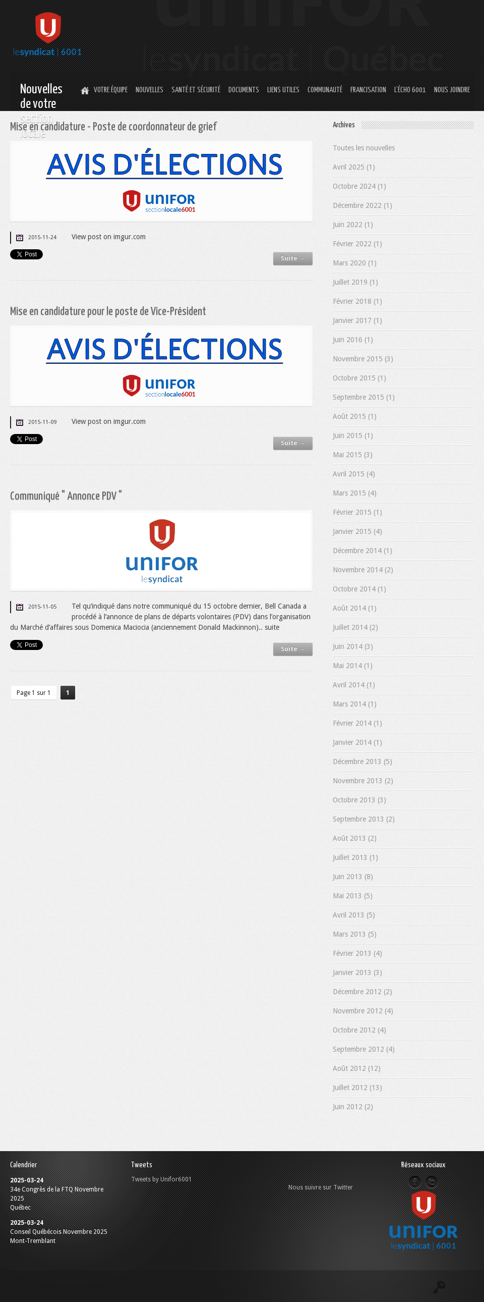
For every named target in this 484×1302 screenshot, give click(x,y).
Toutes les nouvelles (364, 148)
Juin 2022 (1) (353, 225)
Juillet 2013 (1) (355, 857)
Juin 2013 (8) (353, 877)
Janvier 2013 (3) (357, 972)
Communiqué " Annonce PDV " (66, 496)
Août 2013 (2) (355, 838)
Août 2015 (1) (355, 416)
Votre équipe (111, 90)
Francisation (368, 90)
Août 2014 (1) (355, 608)
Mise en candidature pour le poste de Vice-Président (108, 311)
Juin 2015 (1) (353, 435)
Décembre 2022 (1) (362, 205)
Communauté (325, 90)
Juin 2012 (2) (353, 1107)
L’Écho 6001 (410, 90)
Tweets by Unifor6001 (161, 1179)
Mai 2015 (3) (353, 455)
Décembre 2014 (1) (362, 551)
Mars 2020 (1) (355, 263)
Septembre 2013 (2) (364, 819)
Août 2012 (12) (357, 1068)
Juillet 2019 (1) (355, 282)
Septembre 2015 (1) (364, 397)
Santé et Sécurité (195, 90)
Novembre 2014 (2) (363, 570)
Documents (243, 90)
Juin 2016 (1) (353, 340)
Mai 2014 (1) (353, 666)
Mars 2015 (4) (355, 493)
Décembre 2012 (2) (362, 992)
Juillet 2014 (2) (355, 627)
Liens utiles (283, 90)
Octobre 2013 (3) (359, 800)
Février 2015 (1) (357, 512)
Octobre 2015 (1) (359, 378)
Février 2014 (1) (357, 723)
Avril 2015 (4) (354, 474)
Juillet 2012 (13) (357, 1087)
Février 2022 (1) (357, 244)
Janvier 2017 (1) (357, 320)
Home (84, 91)
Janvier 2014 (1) (357, 742)
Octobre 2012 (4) (359, 1030)
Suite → (293, 258)
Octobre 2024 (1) (359, 186)
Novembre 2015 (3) (363, 359)
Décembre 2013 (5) (362, 761)
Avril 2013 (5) (354, 915)
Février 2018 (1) (357, 301)
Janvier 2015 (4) (357, 531)
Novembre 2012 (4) (363, 1011)
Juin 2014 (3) (353, 646)
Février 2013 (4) (357, 953)
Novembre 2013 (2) (363, 781)
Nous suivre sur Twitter (320, 1187)
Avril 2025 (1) (354, 167)
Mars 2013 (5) (355, 934)
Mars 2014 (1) (355, 704)
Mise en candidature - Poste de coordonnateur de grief (113, 127)
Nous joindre (452, 90)
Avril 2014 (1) (354, 685)
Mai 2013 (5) (353, 896)
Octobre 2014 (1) (359, 589)
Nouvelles (149, 90)
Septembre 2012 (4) (364, 1049)
